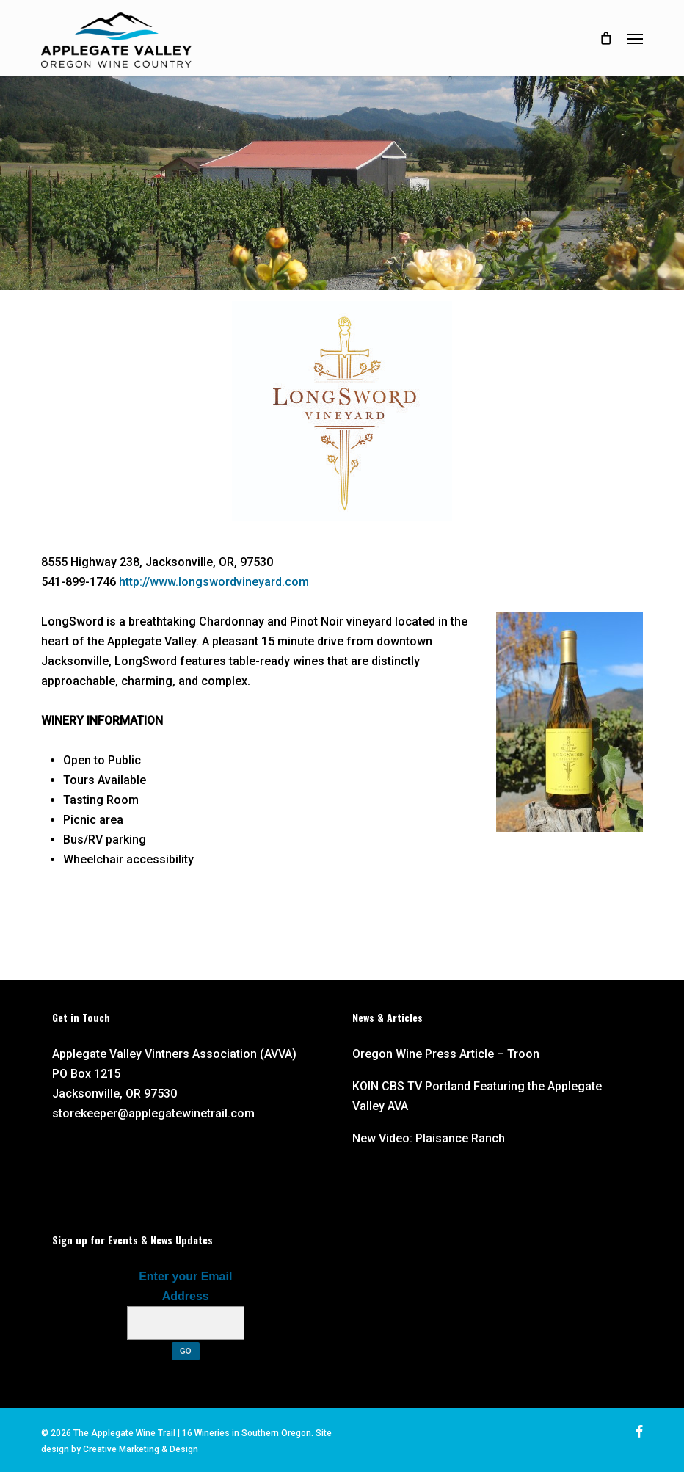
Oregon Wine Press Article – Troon (445, 1054)
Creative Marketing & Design (140, 1449)
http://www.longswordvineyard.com (214, 582)
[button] (635, 38)
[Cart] (605, 38)
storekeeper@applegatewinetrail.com (153, 1113)
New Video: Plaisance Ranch (428, 1138)
